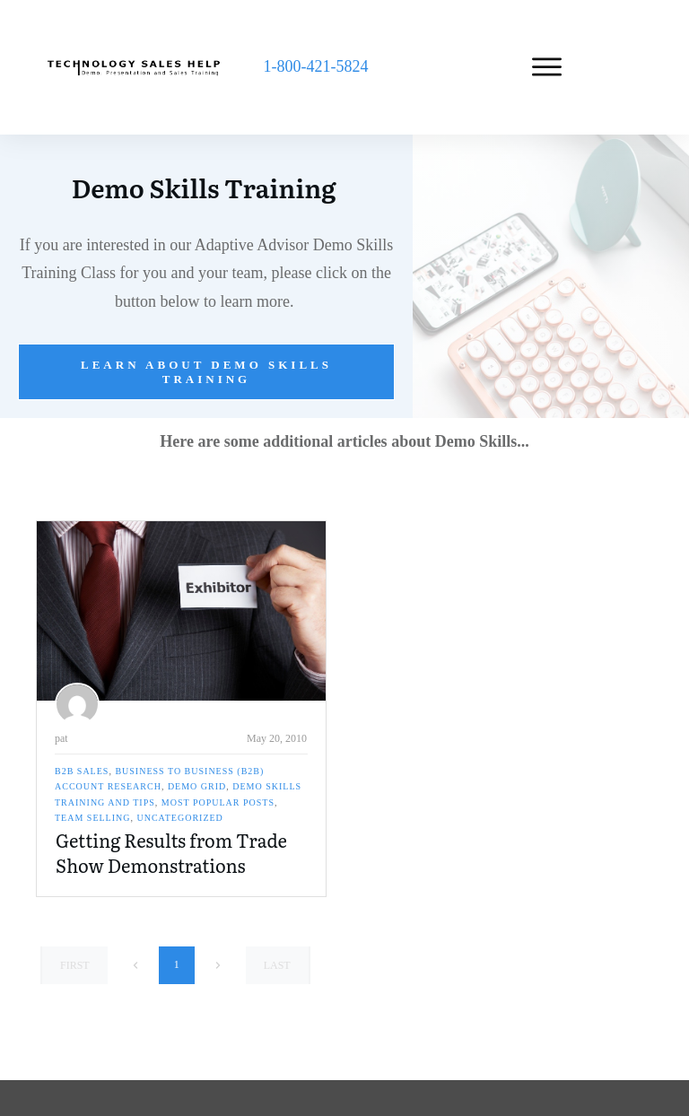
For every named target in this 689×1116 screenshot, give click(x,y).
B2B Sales (82, 771)
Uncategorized (180, 818)
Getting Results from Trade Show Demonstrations (171, 852)
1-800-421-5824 (315, 66)
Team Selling (93, 818)
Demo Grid (197, 786)
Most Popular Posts (218, 802)
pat (61, 738)
